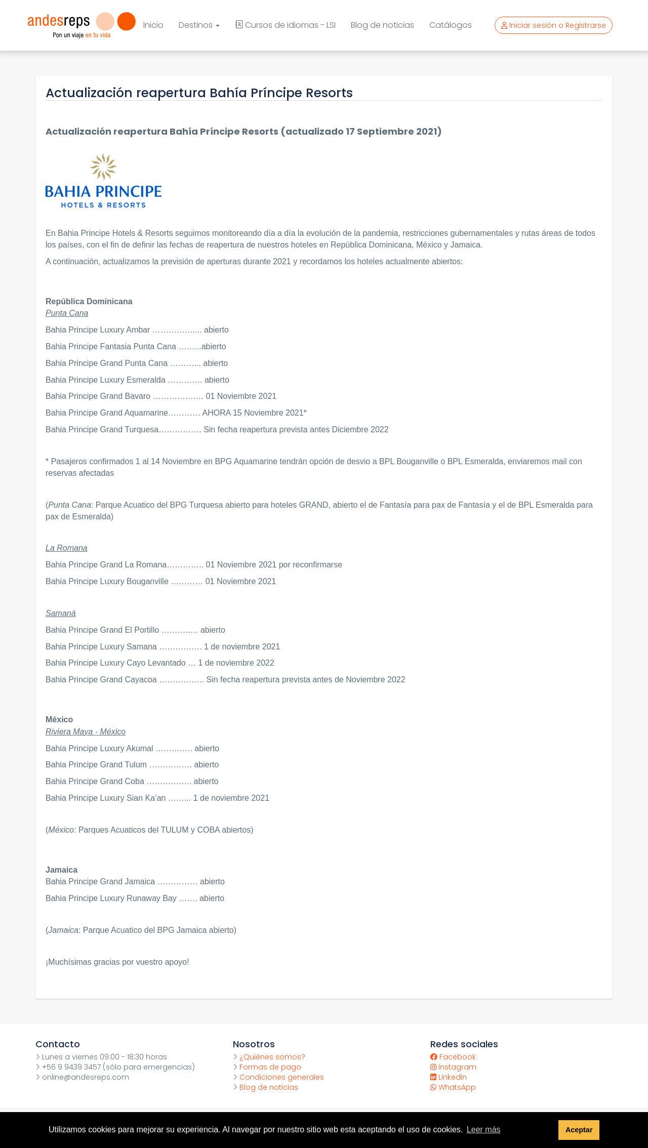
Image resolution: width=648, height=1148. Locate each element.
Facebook (453, 1057)
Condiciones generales (278, 1077)
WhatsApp (453, 1087)
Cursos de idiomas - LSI (285, 25)
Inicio (153, 25)
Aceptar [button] (579, 1130)
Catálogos (450, 25)
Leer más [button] (484, 1129)
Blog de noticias (382, 25)
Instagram (453, 1067)
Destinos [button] (199, 25)
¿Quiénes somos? (269, 1057)
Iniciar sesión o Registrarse (553, 25)
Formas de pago (267, 1067)
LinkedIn (448, 1077)
